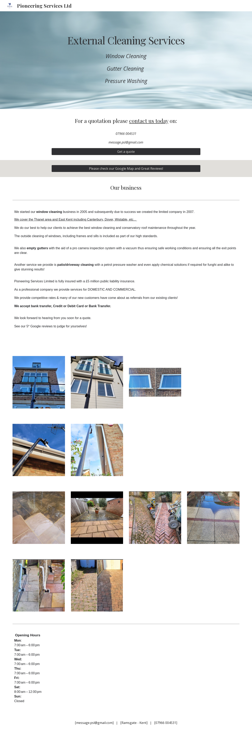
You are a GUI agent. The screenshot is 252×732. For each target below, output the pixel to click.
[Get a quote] (126, 151)
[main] (126, 40)
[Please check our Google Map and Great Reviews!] (126, 168)
